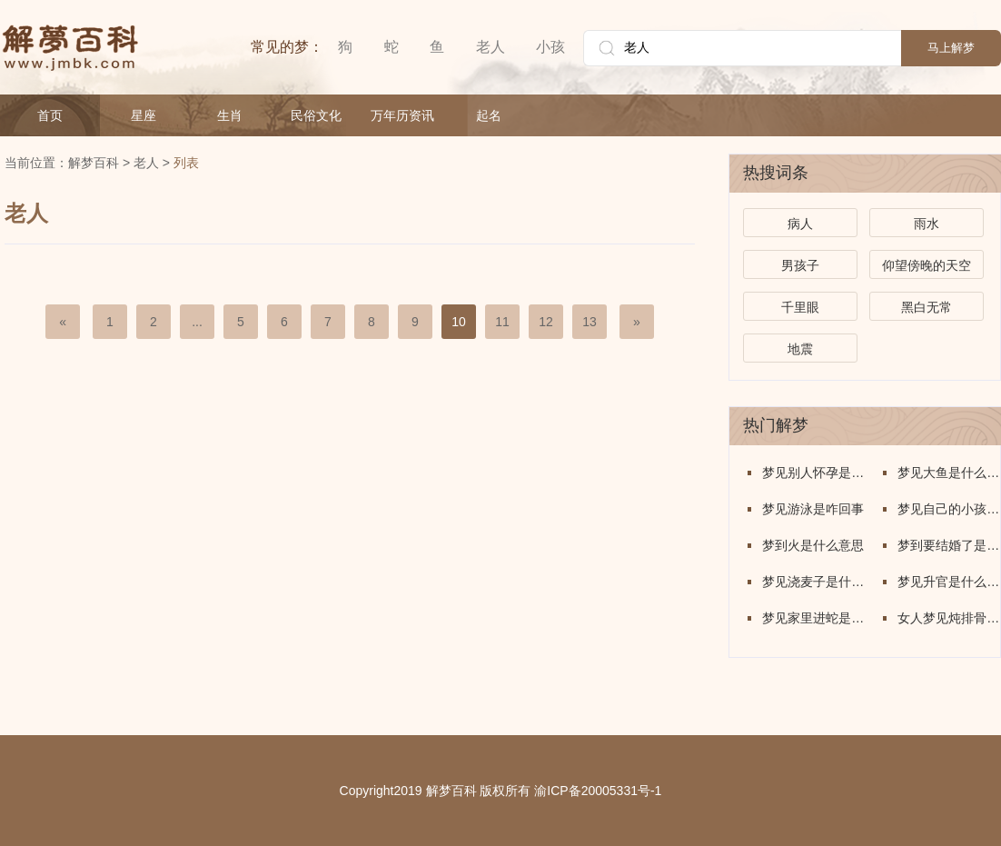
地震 (800, 349)
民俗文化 (316, 115)
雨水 (926, 223)
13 (589, 321)
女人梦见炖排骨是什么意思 (948, 618)
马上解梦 (951, 48)
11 (502, 321)
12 (546, 321)
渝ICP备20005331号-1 (597, 790)
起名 (488, 115)
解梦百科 (93, 162)
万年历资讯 (402, 115)
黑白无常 (926, 307)
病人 (800, 223)
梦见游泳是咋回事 (813, 509)
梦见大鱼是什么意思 (948, 472)
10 (458, 321)
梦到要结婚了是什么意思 (948, 545)
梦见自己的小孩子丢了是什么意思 (948, 509)
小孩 (550, 47)
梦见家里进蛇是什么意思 (813, 618)
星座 (143, 115)
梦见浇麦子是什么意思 (813, 581)
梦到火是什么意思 (813, 545)
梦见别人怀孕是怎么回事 (813, 472)
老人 (490, 47)
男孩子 (800, 265)
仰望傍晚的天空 (926, 265)
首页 (50, 115)
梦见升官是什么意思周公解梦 (948, 581)
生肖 (230, 115)
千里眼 (800, 307)
